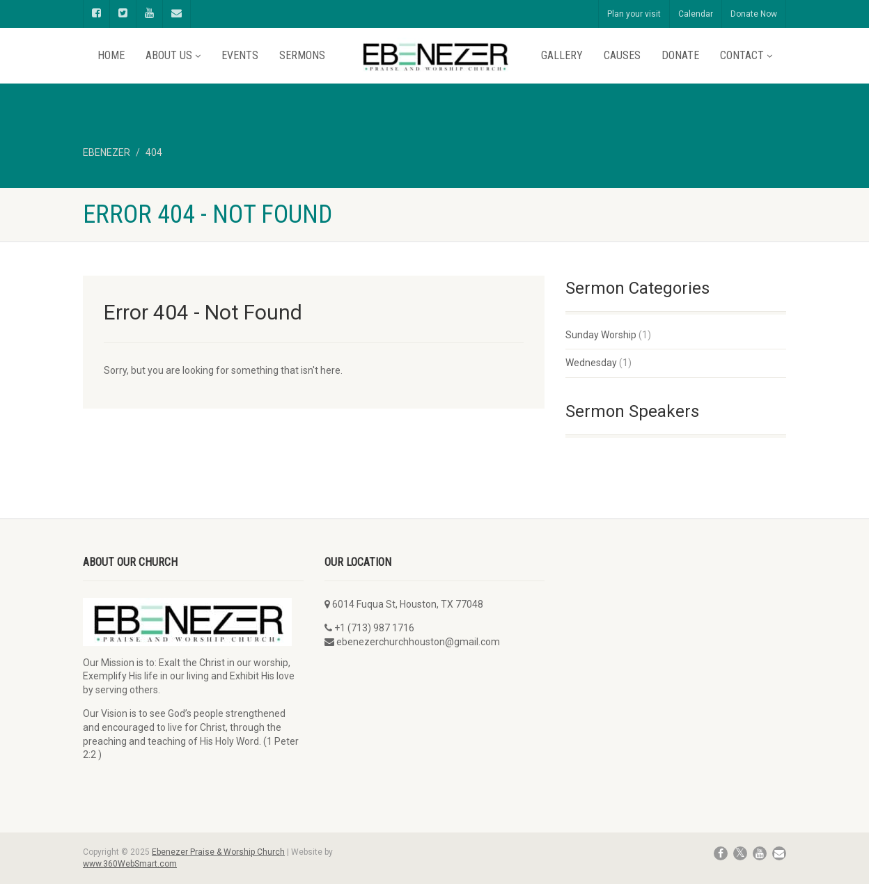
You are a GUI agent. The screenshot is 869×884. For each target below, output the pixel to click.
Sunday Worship (600, 334)
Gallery (562, 55)
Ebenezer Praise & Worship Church (218, 852)
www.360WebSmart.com (130, 864)
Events (239, 55)
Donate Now (753, 14)
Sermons (302, 55)
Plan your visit (634, 14)
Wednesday (591, 362)
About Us (173, 55)
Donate (680, 55)
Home (111, 55)
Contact (746, 55)
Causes (622, 55)
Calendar (695, 14)
